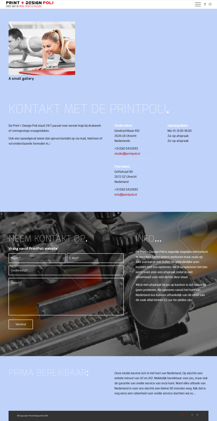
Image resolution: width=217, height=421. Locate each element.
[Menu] (197, 4)
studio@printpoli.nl (127, 153)
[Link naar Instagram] (210, 4)
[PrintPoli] (30, 4)
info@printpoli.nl (125, 194)
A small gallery (21, 78)
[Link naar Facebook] (205, 4)
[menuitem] (197, 4)
